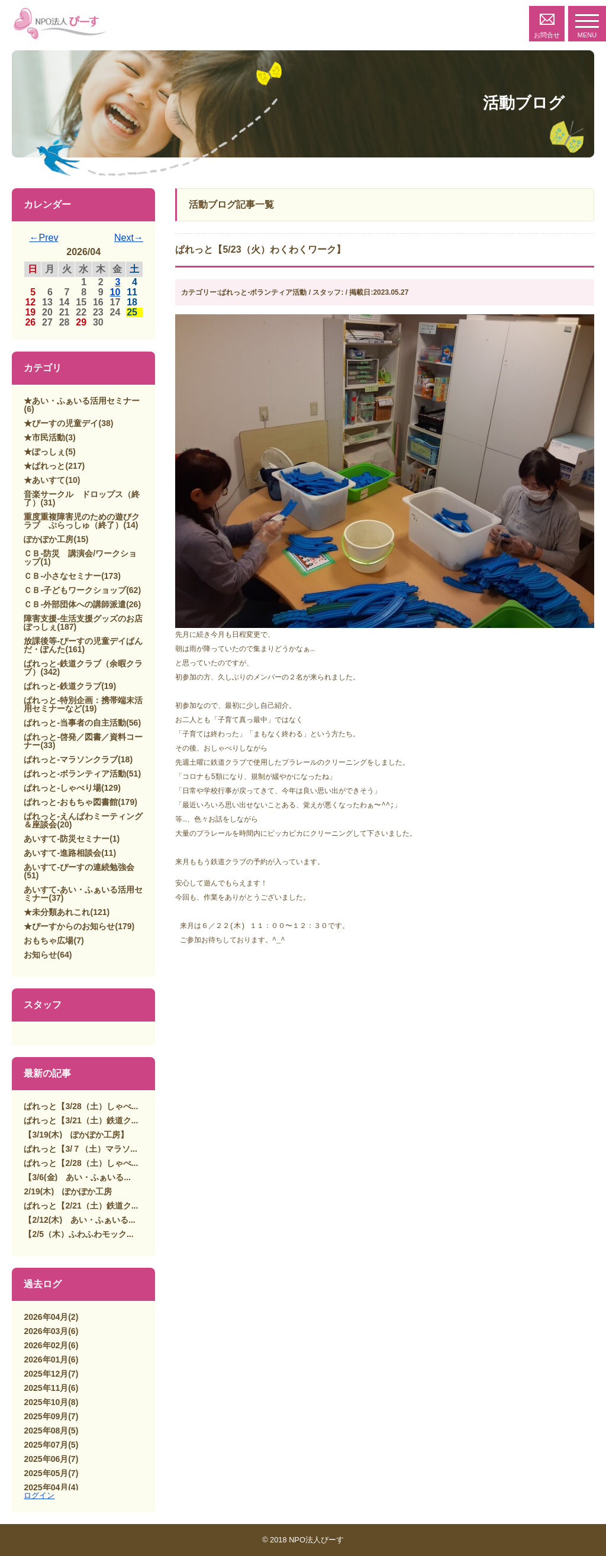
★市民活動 (44, 437)
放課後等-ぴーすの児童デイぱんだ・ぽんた (83, 645)
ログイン (39, 1495)
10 (115, 292)
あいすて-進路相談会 (62, 853)
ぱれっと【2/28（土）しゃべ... (81, 1163)
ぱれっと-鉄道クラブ (62, 686)
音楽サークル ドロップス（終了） (82, 498)
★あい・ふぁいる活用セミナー (82, 400)
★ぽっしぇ (44, 451)
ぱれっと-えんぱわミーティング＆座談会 (83, 820)
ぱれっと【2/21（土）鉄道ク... (81, 1205)
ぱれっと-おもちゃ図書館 (71, 802)
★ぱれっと (44, 466)
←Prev (44, 238)
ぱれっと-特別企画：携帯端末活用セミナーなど (83, 704)
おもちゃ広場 (48, 940)
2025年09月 (46, 1416)
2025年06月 (46, 1459)
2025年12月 (46, 1373)
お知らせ (40, 954)
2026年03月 (46, 1331)
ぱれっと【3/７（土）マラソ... (80, 1149)
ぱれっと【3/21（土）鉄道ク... (81, 1120)
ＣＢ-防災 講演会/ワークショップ (80, 557)
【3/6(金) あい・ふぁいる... (77, 1177)
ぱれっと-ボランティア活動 (75, 773)
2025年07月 (46, 1444)
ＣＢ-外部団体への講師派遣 (75, 604)
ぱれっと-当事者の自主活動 (75, 722)
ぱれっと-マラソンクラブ (71, 759)
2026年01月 (46, 1359)
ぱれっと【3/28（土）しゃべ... (81, 1106)
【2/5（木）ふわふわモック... (78, 1234)
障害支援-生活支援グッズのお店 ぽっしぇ (87, 623)
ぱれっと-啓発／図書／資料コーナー (83, 741)
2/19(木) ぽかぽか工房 (68, 1191)
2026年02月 (46, 1345)
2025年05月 (46, 1473)
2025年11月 (46, 1388)
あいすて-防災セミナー (66, 838)
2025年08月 (46, 1430)
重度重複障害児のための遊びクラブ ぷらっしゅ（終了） (82, 521)
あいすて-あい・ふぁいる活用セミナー (83, 894)
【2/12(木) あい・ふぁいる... (79, 1220)
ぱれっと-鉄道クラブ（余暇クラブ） (83, 667)
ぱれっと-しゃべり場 (62, 788)
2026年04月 (46, 1317)
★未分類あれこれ (57, 912)
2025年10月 (46, 1402)
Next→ (128, 238)
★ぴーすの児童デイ (61, 423)
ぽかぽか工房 (48, 539)
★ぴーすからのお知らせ (69, 926)
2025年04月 (46, 1487)
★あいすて (44, 480)
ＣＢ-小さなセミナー (62, 576)
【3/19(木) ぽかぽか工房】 (76, 1134)
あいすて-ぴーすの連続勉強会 (79, 867)
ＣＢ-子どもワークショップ (75, 590)
